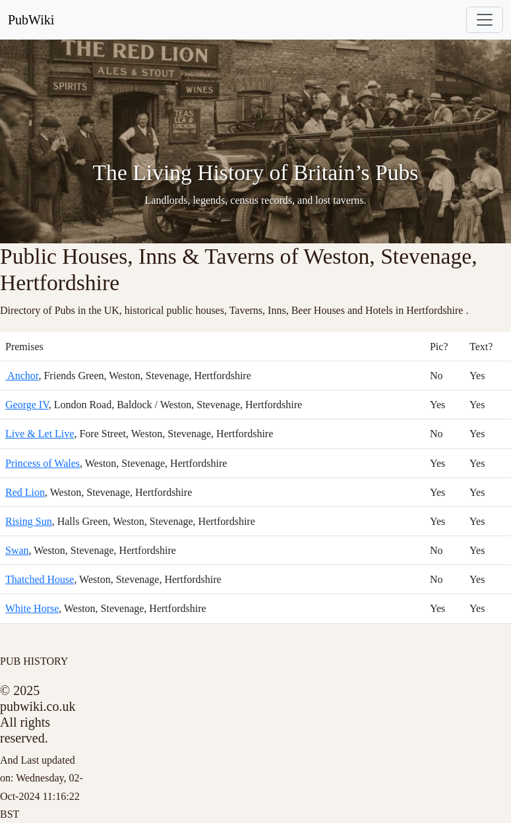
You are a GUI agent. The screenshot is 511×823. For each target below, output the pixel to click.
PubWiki (31, 20)
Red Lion (25, 492)
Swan (17, 550)
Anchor (21, 375)
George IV (27, 404)
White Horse (32, 608)
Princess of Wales (42, 463)
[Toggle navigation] (484, 20)
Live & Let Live (39, 433)
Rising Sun (28, 521)
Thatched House (39, 579)
